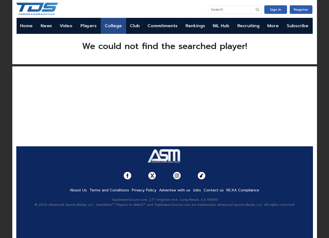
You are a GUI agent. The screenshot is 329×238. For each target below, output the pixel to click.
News (46, 26)
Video (66, 26)
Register (301, 9)
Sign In (275, 9)
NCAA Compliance (242, 190)
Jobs (197, 190)
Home (26, 26)
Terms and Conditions (109, 190)
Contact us (214, 190)
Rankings (195, 26)
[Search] (231, 9)
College (113, 26)
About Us (78, 190)
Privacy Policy (144, 190)
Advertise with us (174, 190)
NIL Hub (221, 26)
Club (135, 26)
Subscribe (297, 26)
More (273, 26)
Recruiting (248, 26)
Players (88, 26)
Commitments (162, 26)
